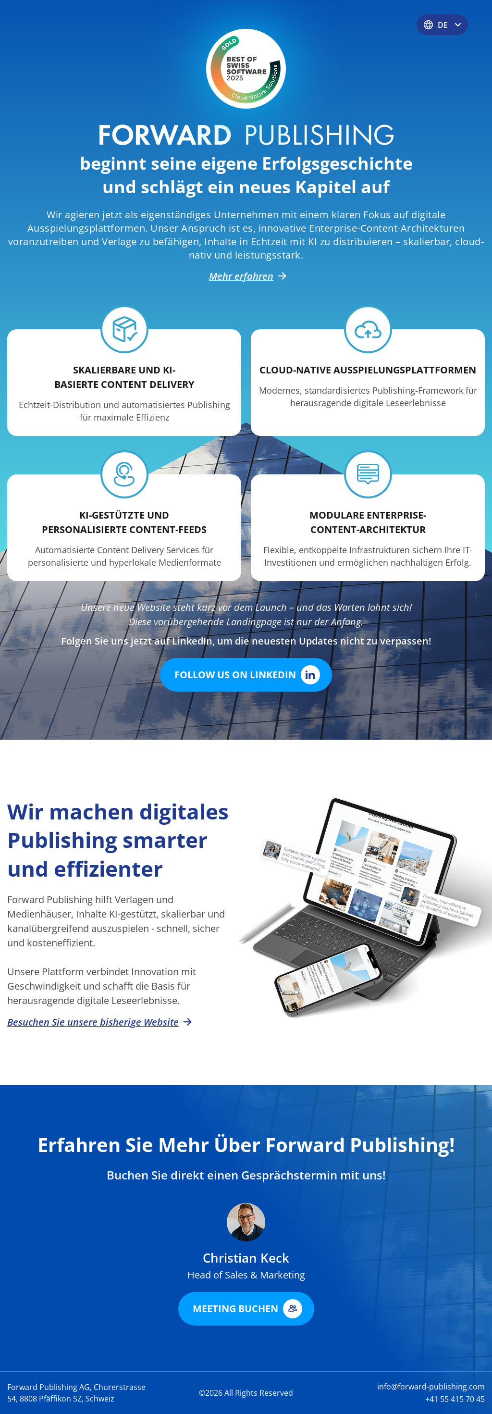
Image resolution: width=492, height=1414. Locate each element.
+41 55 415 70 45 (455, 1399)
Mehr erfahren (246, 276)
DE (442, 25)
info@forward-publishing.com (431, 1386)
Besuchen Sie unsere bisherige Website (97, 1022)
